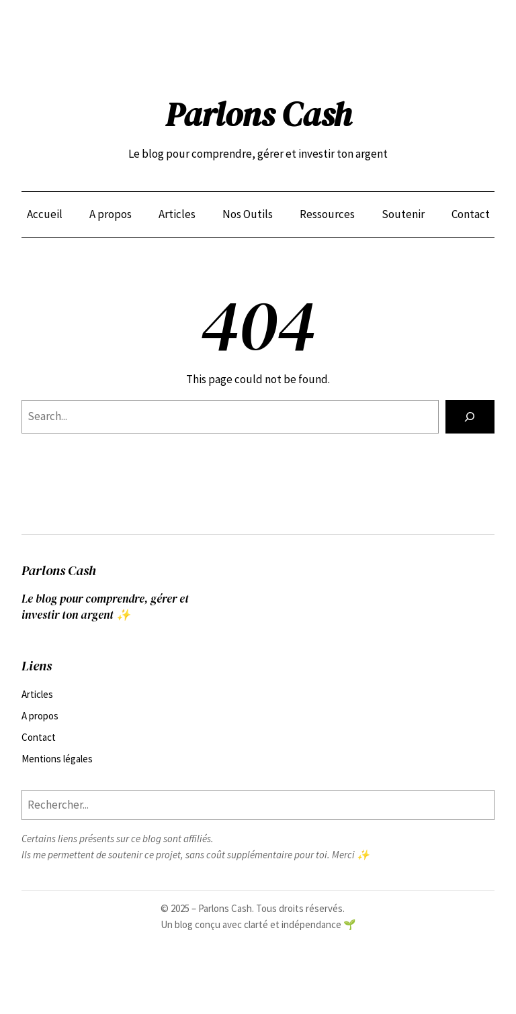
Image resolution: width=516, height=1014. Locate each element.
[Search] (469, 417)
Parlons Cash (258, 114)
